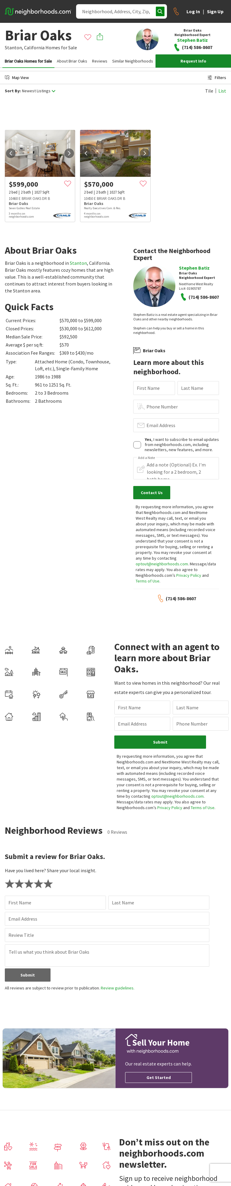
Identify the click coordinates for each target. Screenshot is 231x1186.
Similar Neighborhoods (132, 61)
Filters (217, 77)
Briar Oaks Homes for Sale (28, 61)
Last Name (192, 388)
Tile (209, 90)
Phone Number (162, 406)
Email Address (160, 425)
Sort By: (13, 91)
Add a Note (146, 458)
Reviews (99, 61)
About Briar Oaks (72, 61)
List (222, 90)
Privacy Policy (188, 575)
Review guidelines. (117, 988)
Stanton (78, 263)
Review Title (21, 935)
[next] (69, 153)
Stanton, (14, 47)
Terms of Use (147, 581)
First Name (148, 388)
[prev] (11, 153)
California (34, 47)
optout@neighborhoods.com (162, 564)
